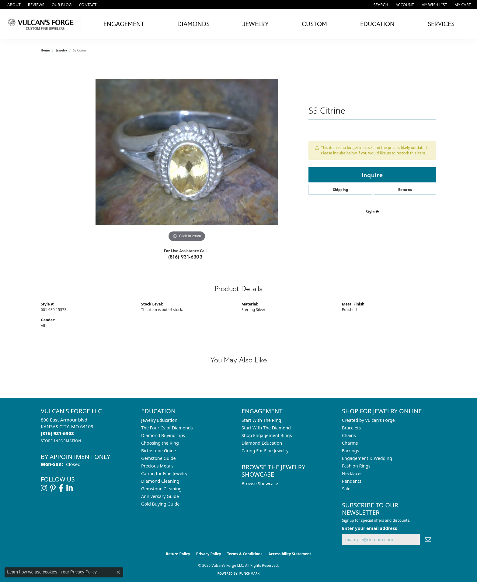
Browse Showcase (260, 483)
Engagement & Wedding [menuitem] (367, 458)
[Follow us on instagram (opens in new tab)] (44, 488)
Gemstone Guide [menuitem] (158, 458)
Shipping (340, 189)
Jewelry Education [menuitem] (159, 420)
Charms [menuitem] (350, 443)
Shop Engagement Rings (267, 435)
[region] (187, 152)
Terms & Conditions (245, 553)
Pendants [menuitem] (351, 481)
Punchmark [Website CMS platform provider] (249, 573)
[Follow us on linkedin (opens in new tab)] (69, 488)
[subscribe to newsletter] (428, 539)
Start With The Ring (261, 420)
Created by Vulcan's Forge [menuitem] (368, 420)
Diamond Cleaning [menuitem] (160, 481)
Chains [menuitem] (349, 435)
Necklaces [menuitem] (352, 473)
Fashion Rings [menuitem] (356, 466)
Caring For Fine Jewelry (265, 450)
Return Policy (178, 553)
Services (441, 23)
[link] (13, 4)
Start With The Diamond (266, 428)
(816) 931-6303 (185, 256)
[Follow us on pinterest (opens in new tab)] (53, 488)
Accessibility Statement (289, 553)
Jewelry (255, 23)
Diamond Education (262, 443)
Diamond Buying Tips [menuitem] (163, 435)
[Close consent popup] (118, 572)
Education (377, 23)
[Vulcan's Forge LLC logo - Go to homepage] (42, 24)
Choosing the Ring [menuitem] (160, 443)
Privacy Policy (208, 553)
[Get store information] (61, 440)
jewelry (61, 50)
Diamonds (193, 23)
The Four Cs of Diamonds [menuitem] (167, 428)
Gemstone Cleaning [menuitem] (161, 489)
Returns (405, 189)
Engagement (123, 23)
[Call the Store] (57, 433)
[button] (380, 4)
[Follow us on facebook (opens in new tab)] (61, 488)
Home (45, 50)
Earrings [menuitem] (350, 450)
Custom (314, 23)
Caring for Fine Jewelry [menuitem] (164, 473)
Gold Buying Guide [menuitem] (160, 504)
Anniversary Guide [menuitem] (160, 496)
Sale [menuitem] (346, 489)
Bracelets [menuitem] (351, 428)
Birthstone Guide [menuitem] (158, 450)
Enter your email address (369, 528)
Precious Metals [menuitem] (157, 466)
